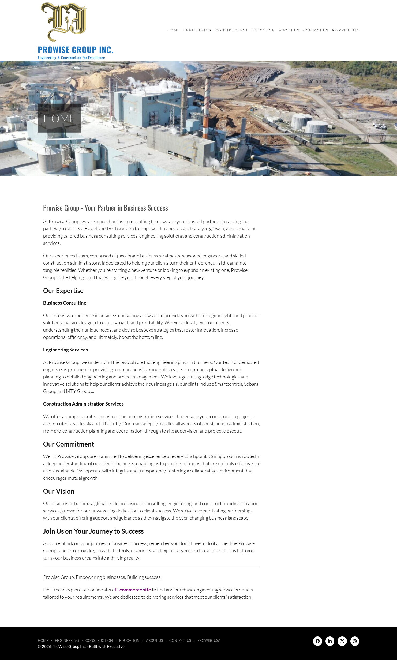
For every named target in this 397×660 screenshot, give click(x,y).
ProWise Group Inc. (76, 49)
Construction (232, 30)
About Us (289, 30)
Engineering (198, 30)
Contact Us (315, 30)
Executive (116, 646)
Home (174, 30)
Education (263, 30)
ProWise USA (345, 30)
